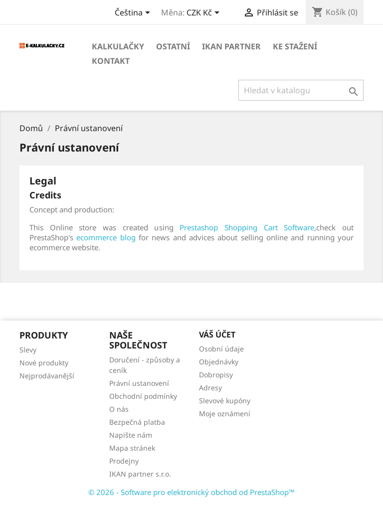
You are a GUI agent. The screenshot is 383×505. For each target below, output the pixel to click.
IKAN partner (231, 46)
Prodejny (124, 461)
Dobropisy (216, 374)
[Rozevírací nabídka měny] (205, 13)
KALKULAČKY (118, 46)
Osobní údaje (221, 348)
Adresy (210, 387)
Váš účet (217, 334)
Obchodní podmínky (143, 396)
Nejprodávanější (46, 375)
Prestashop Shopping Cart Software (247, 227)
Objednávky (218, 361)
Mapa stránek (132, 448)
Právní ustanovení (139, 383)
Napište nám (130, 435)
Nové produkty (43, 362)
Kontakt (111, 60)
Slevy (27, 349)
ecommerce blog (105, 237)
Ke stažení (295, 46)
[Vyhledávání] (301, 90)
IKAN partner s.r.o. (140, 474)
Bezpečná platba (137, 422)
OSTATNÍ (173, 46)
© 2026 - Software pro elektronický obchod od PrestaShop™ (191, 492)
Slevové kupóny (224, 400)
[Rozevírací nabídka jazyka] (134, 13)
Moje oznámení (224, 413)
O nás (119, 409)
